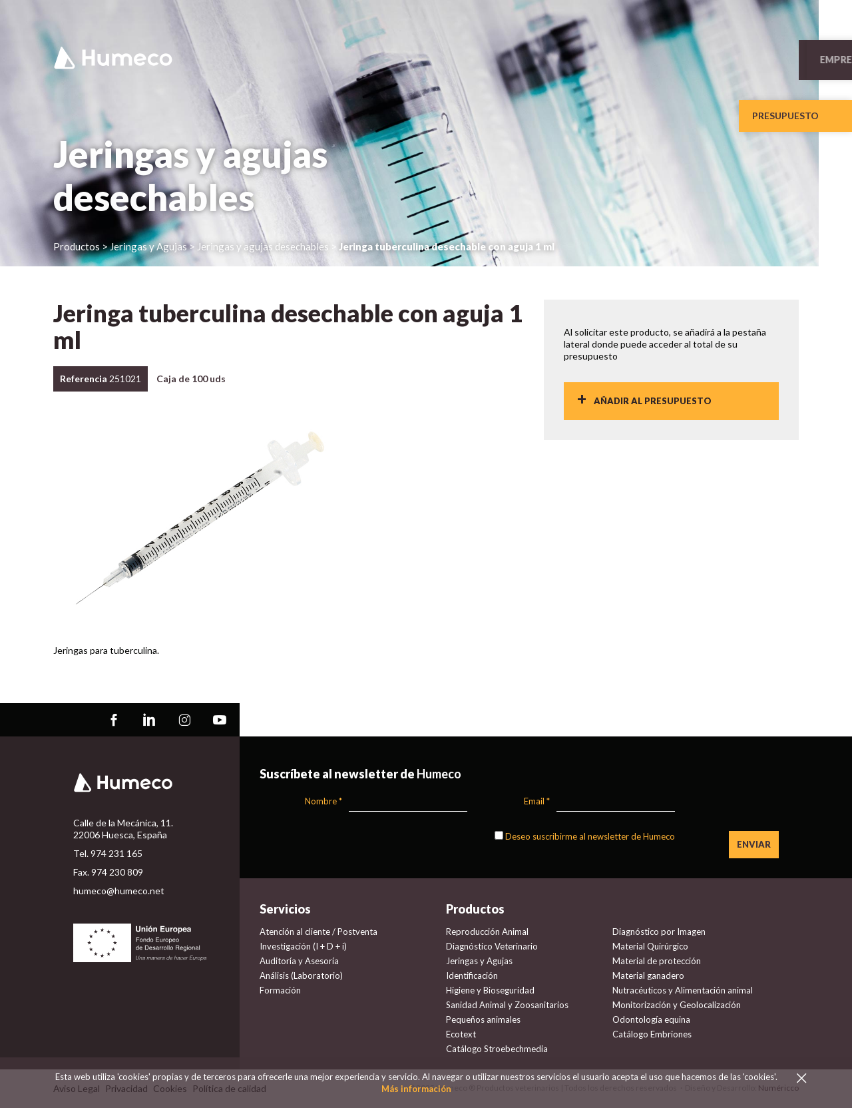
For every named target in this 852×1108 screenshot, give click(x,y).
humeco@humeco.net (118, 890)
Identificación (472, 975)
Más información (416, 1088)
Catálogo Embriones (652, 1034)
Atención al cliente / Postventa (318, 931)
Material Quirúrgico (650, 946)
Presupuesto (785, 115)
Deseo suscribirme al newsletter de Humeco (590, 836)
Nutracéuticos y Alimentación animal (682, 990)
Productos (76, 246)
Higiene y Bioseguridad (490, 990)
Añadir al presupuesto (653, 401)
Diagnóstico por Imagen (659, 931)
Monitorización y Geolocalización (676, 1004)
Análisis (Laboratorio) (301, 975)
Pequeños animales (483, 1019)
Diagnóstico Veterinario (492, 946)
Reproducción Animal (487, 931)
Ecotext (461, 1034)
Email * (537, 801)
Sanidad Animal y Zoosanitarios (507, 1004)
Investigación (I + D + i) (303, 946)
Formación (280, 990)
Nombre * (323, 801)
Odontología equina (651, 1019)
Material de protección (656, 961)
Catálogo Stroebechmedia (497, 1048)
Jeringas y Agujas (479, 961)
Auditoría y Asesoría (299, 961)
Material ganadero (648, 975)
